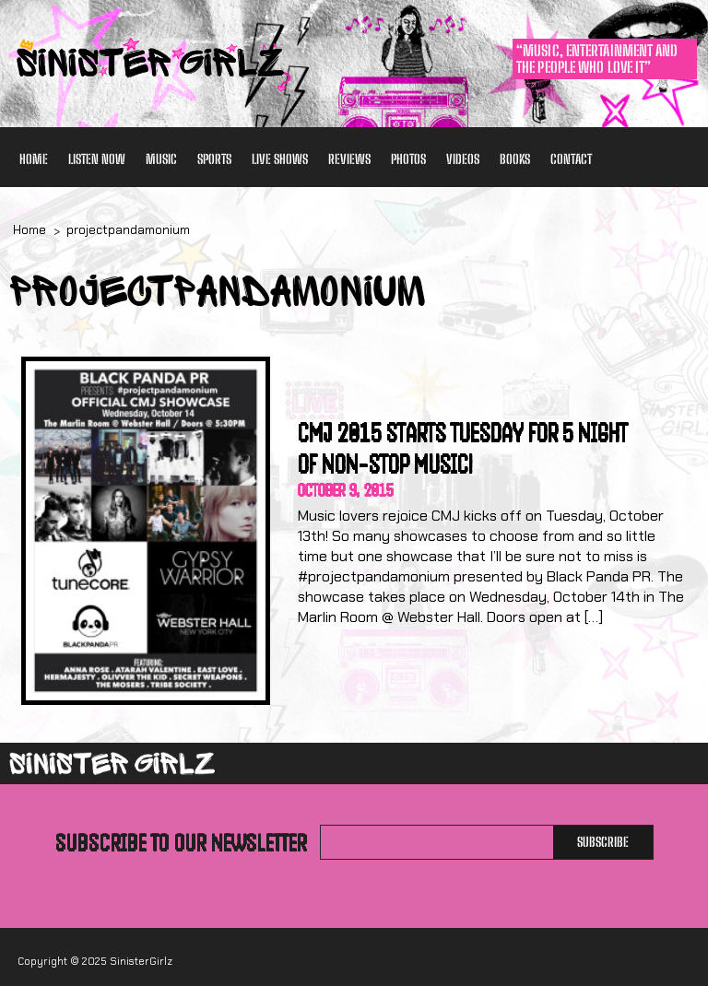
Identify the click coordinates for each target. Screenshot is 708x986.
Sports (214, 159)
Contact (571, 159)
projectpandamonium (128, 230)
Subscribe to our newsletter (181, 842)
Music (161, 159)
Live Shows (280, 159)
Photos (408, 159)
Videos (462, 159)
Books (515, 159)
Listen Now (96, 159)
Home (33, 159)
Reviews (349, 159)
